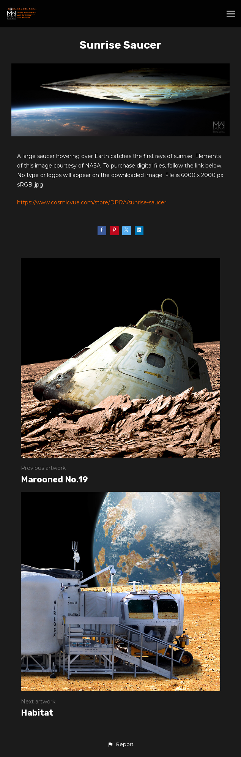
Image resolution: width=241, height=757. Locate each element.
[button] (120, 744)
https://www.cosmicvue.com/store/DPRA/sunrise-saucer (91, 202)
